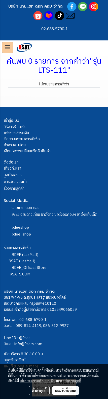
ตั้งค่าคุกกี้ (39, 390)
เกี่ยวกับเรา (12, 168)
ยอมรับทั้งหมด (65, 390)
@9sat (24, 338)
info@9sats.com (28, 344)
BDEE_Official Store (29, 268)
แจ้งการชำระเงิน (16, 133)
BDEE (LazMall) (25, 255)
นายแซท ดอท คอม (26, 208)
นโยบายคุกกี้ (72, 381)
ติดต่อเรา (11, 162)
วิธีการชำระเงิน (15, 127)
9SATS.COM (20, 274)
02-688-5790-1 (33, 320)
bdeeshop (20, 227)
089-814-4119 (28, 326)
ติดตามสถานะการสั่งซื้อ (22, 139)
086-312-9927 (56, 326)
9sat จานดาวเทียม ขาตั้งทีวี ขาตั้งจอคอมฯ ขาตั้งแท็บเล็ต (54, 215)
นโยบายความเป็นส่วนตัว (37, 381)
